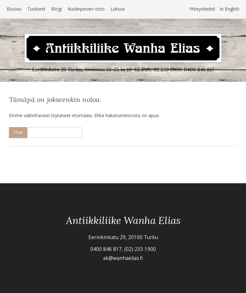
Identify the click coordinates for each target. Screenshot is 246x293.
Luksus (118, 9)
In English (229, 9)
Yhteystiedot (202, 9)
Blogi (56, 9)
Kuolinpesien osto (86, 9)
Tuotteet (36, 9)
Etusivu (14, 9)
